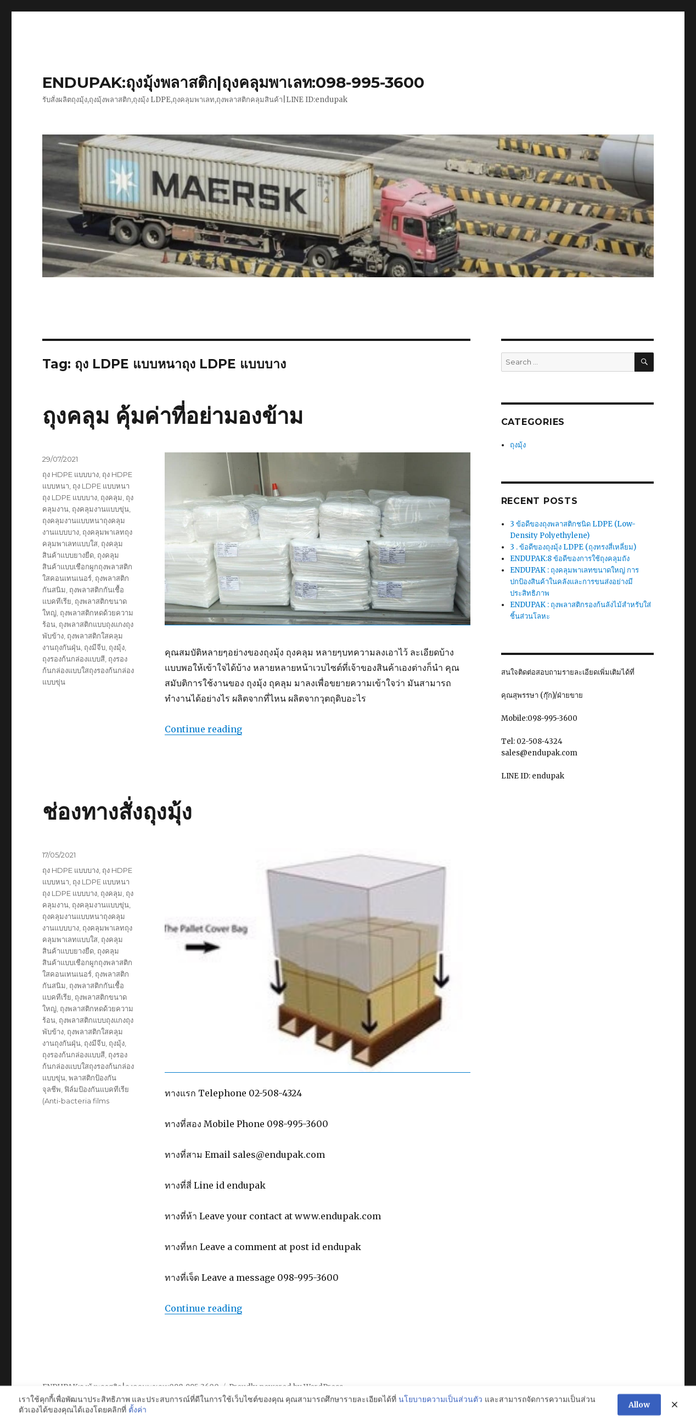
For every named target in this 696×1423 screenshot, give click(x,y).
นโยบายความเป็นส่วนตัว (440, 1416)
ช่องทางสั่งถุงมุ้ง (117, 811)
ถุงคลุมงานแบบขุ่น (100, 509)
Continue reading (203, 729)
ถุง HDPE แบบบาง (70, 474)
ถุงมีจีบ (94, 647)
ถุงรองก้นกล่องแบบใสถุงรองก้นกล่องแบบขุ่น (88, 670)
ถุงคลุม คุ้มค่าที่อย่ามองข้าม (172, 415)
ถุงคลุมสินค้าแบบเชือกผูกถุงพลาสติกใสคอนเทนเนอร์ (87, 566)
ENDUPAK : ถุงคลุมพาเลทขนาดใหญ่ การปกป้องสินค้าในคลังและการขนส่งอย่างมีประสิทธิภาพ (574, 581)
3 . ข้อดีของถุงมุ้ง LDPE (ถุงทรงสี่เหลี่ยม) (573, 547)
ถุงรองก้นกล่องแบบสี (73, 658)
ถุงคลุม (111, 497)
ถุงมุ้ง (117, 647)
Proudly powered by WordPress (286, 1387)
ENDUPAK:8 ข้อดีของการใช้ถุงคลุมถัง (570, 558)
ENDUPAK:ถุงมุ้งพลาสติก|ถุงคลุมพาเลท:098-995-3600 (233, 82)
